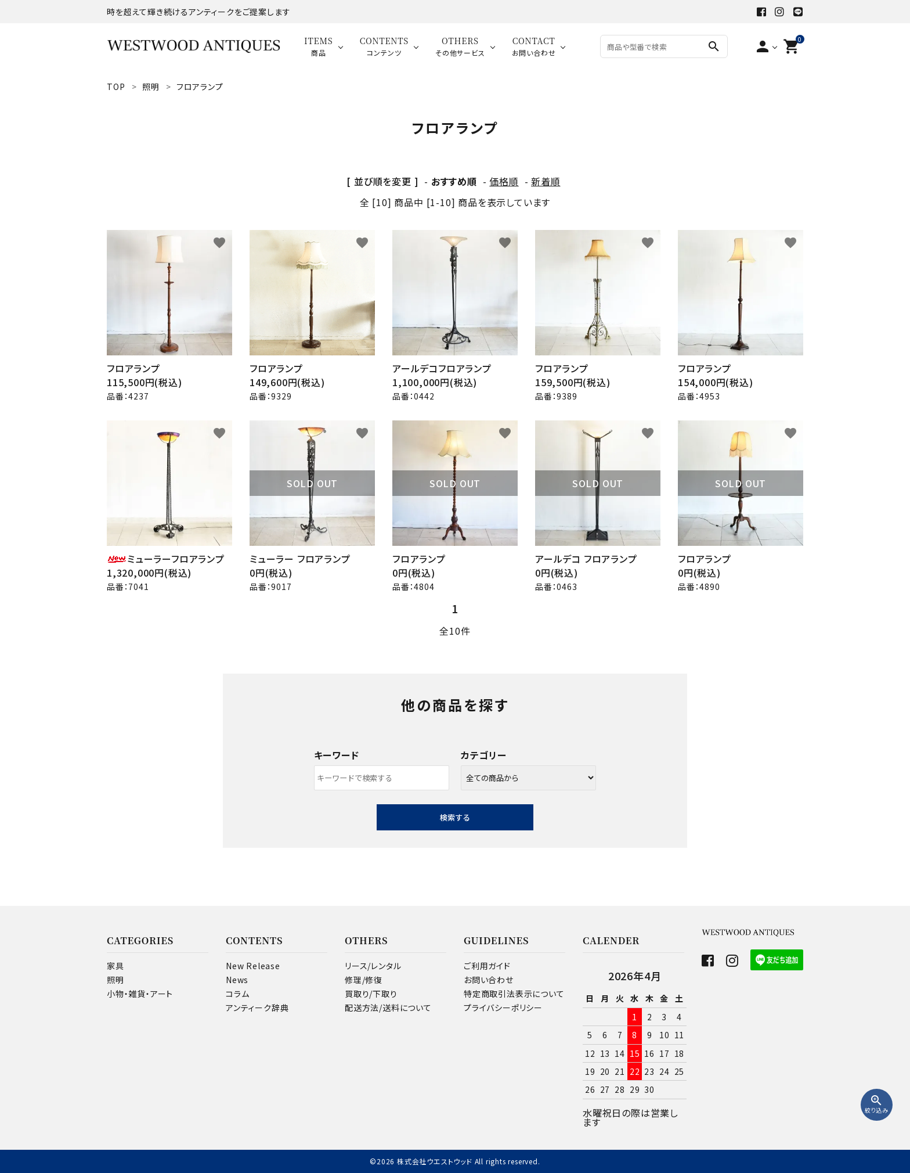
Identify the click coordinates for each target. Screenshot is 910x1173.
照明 (115, 979)
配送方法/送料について (388, 1007)
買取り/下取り (371, 993)
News (237, 979)
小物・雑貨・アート (140, 993)
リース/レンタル (373, 965)
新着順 (545, 181)
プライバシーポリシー (503, 1007)
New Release (253, 965)
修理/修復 (363, 979)
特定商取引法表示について (514, 993)
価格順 (503, 181)
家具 (115, 965)
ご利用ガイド (487, 965)
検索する (455, 817)
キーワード (336, 755)
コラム (237, 993)
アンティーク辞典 (257, 1007)
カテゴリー (484, 755)
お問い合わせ (489, 979)
